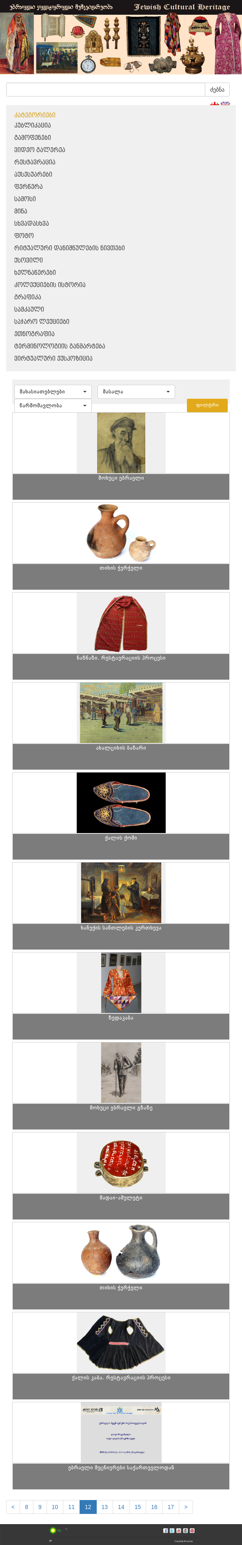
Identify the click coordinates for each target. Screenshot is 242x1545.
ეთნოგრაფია (34, 334)
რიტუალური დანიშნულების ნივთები (69, 248)
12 (88, 1507)
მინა (20, 211)
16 (154, 1507)
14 (121, 1507)
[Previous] (13, 1507)
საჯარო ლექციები (41, 322)
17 (171, 1507)
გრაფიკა (27, 297)
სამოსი (25, 199)
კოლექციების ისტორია (50, 285)
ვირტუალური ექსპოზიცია (53, 358)
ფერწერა (28, 187)
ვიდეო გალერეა (39, 150)
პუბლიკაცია (32, 125)
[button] (53, 392)
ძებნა (217, 89)
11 (71, 1507)
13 (105, 1507)
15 (138, 1507)
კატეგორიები (35, 115)
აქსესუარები (33, 174)
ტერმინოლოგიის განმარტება (59, 346)
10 (55, 1507)
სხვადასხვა (31, 223)
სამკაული (29, 309)
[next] (186, 1507)
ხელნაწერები (35, 272)
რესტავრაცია (35, 162)
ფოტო (24, 236)
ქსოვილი (28, 260)
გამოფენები (32, 138)
